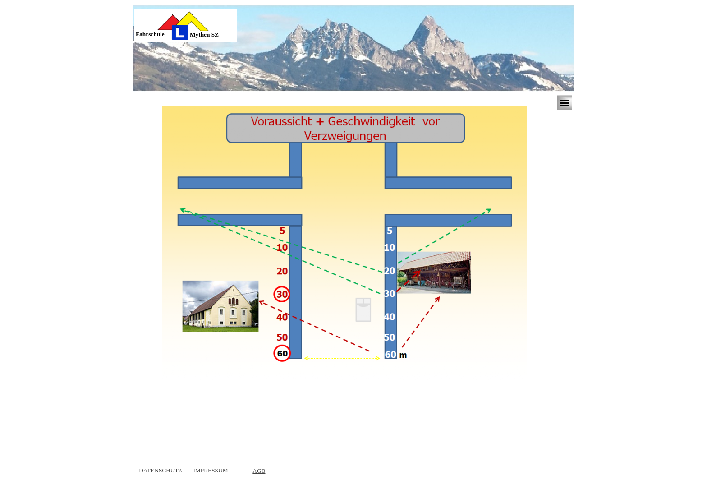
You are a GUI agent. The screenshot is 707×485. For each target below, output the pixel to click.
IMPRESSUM (210, 470)
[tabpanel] (157, 34)
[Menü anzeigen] (564, 103)
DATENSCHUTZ (160, 470)
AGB (258, 470)
